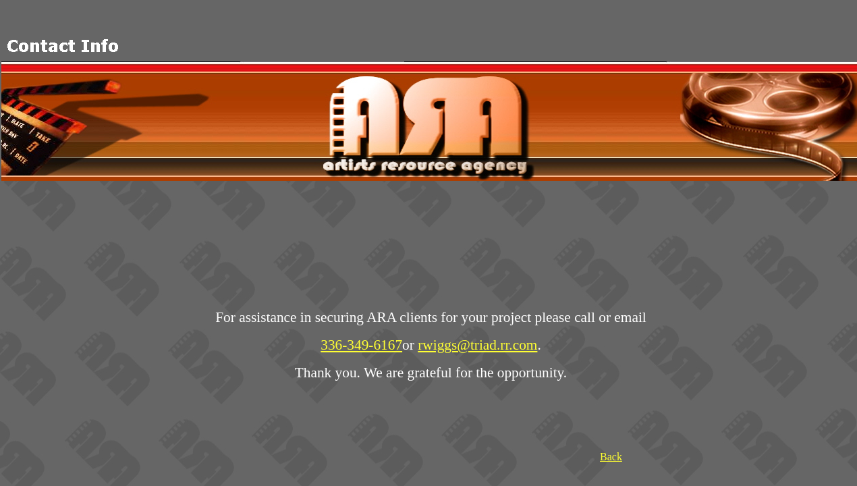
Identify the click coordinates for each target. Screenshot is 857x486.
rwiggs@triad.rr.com (477, 345)
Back (611, 456)
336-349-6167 (361, 345)
